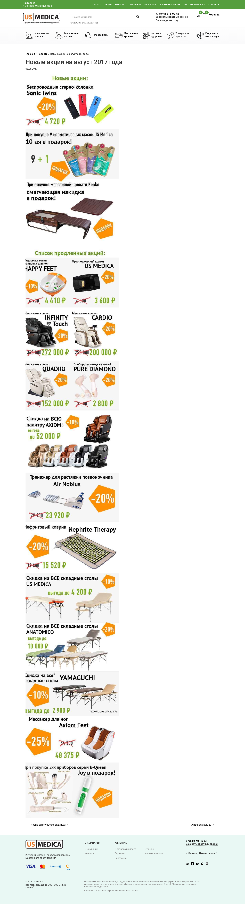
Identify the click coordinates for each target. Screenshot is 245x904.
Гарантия (120, 853)
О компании (134, 4)
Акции (108, 4)
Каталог (97, 4)
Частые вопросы (154, 853)
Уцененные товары (170, 4)
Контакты (213, 4)
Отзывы (149, 849)
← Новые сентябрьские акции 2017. (48, 824)
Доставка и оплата (194, 4)
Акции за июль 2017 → (204, 824)
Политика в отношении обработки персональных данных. (112, 891)
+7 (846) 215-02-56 (167, 13)
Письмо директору (167, 20)
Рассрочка (150, 4)
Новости (120, 4)
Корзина (211, 14)
